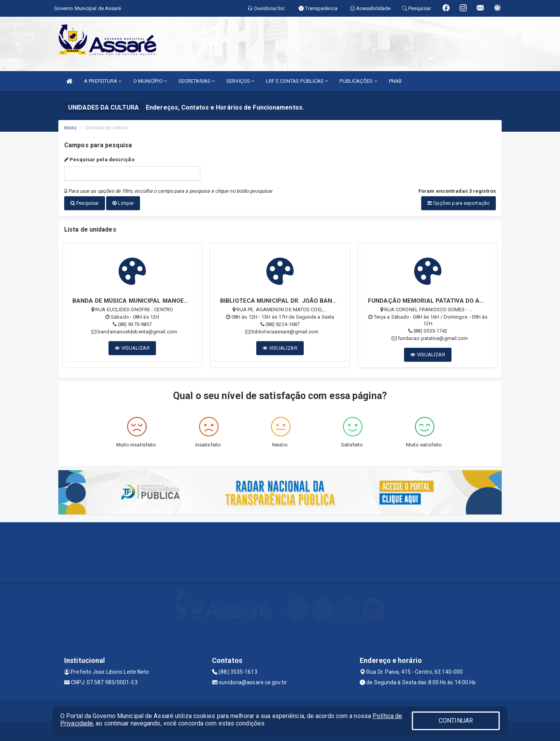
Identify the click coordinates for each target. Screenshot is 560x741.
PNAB (395, 81)
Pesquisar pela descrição (99, 159)
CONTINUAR (456, 720)
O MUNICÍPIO (150, 81)
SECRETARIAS (196, 81)
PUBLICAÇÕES (358, 81)
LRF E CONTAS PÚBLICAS (297, 81)
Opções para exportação (458, 203)
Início (70, 128)
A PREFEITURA (102, 81)
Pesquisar (84, 203)
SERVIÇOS (240, 81)
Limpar (123, 203)
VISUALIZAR (132, 348)
